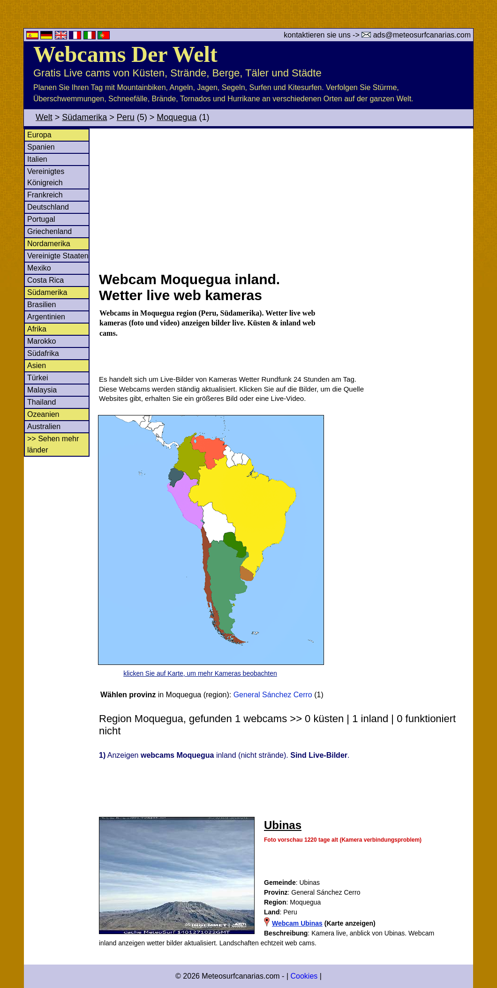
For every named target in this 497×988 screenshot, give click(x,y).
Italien (37, 159)
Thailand (41, 402)
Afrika (36, 329)
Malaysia (42, 390)
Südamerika (84, 117)
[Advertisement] (285, 198)
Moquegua (176, 117)
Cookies (303, 976)
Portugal (41, 219)
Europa (39, 135)
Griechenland (49, 231)
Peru (126, 117)
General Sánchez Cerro (272, 695)
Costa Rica (45, 280)
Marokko (41, 341)
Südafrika (43, 353)
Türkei (37, 378)
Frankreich (45, 195)
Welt (44, 117)
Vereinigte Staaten (58, 256)
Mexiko (39, 268)
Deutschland (48, 207)
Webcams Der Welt (125, 54)
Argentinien (46, 317)
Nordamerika (48, 244)
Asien (36, 366)
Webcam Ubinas (297, 923)
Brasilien (41, 305)
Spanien (41, 147)
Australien (43, 426)
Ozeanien (43, 414)
